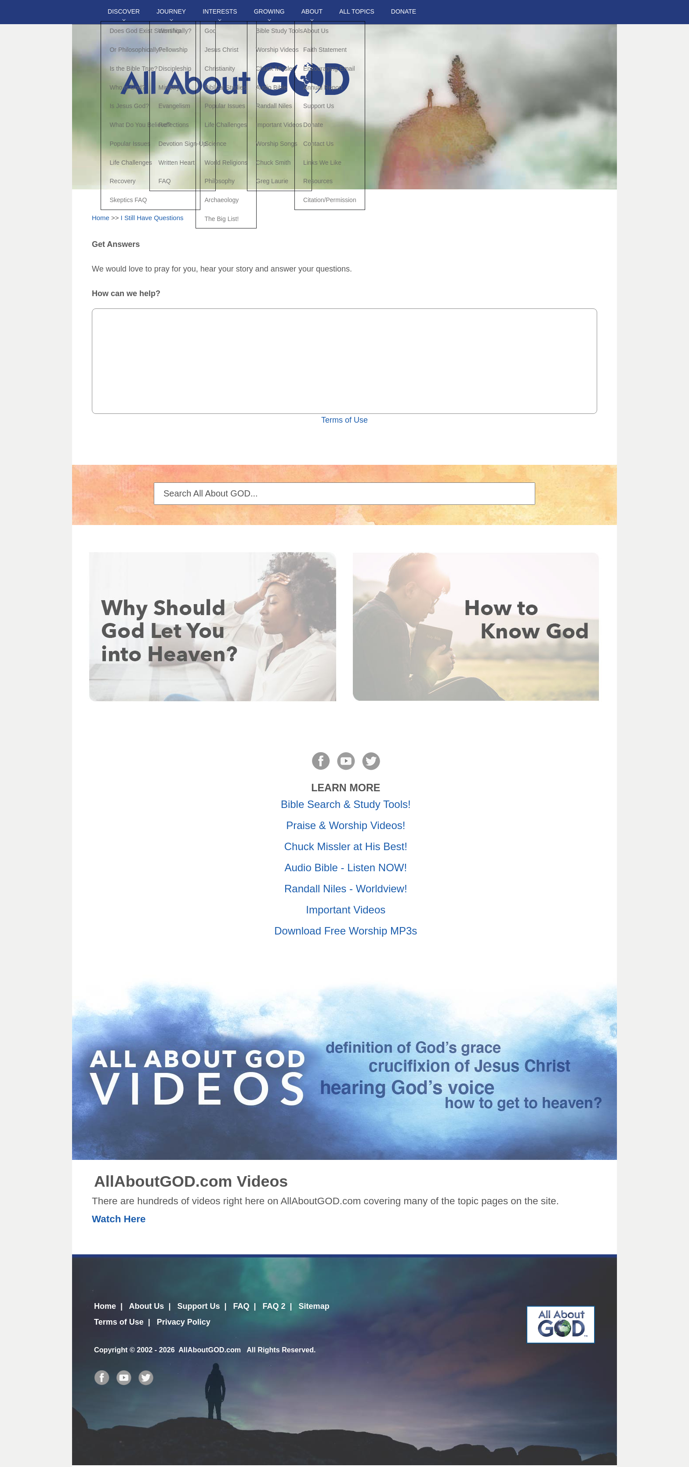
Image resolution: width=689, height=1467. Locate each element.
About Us (146, 1306)
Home (100, 217)
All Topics (356, 11)
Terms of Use (344, 420)
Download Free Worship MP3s (345, 931)
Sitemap (314, 1306)
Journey (171, 11)
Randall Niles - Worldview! (345, 889)
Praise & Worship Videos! (345, 825)
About (312, 11)
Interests (220, 11)
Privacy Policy (183, 1322)
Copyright (110, 1350)
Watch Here (118, 1218)
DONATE (403, 11)
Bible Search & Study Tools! (346, 804)
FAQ (241, 1306)
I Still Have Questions (152, 217)
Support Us (198, 1306)
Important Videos (345, 910)
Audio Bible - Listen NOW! (345, 867)
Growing (269, 11)
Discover (124, 11)
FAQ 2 (274, 1306)
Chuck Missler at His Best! (345, 846)
